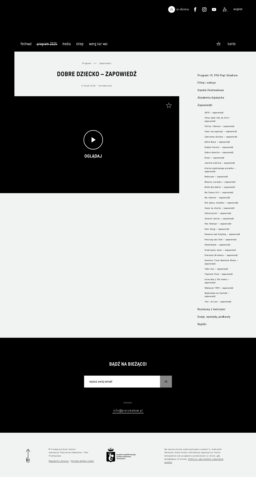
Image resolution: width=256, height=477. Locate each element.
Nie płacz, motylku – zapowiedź (221, 203)
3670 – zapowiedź (214, 112)
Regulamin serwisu (59, 461)
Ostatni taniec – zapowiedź (219, 218)
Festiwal (26, 45)
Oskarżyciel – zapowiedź (218, 213)
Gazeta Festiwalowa (211, 90)
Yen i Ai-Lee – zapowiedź (218, 301)
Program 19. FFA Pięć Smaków (218, 75)
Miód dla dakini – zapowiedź (220, 187)
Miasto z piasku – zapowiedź (220, 182)
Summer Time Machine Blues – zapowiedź (221, 262)
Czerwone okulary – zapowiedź (221, 137)
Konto (232, 43)
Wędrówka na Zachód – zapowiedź (217, 295)
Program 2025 (47, 43)
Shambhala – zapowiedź (217, 244)
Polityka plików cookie (82, 461)
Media (66, 45)
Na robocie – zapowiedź (217, 197)
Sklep (80, 45)
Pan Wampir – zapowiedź (218, 223)
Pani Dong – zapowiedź (217, 229)
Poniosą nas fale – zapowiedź (220, 239)
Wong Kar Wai (98, 45)
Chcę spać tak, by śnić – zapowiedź (218, 119)
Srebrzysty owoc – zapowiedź (220, 250)
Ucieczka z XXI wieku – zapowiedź (217, 281)
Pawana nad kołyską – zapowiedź (222, 234)
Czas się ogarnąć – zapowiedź (221, 131)
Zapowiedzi (205, 105)
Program (86, 63)
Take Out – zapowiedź (216, 269)
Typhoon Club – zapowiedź (219, 274)
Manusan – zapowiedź (216, 176)
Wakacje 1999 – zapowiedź (219, 288)
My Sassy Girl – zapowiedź (219, 192)
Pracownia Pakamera (71, 452)
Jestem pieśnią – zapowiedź (220, 163)
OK (166, 381)
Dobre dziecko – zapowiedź (219, 152)
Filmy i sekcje (207, 82)
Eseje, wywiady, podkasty (214, 316)
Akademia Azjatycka (211, 97)
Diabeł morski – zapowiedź (219, 147)
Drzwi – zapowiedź (214, 158)
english (237, 9)
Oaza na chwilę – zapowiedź (219, 208)
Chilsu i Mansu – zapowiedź (219, 126)
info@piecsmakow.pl (128, 410)
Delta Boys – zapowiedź (217, 142)
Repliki (202, 324)
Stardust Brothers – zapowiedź (221, 255)
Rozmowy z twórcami (211, 309)
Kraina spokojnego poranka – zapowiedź (220, 170)
